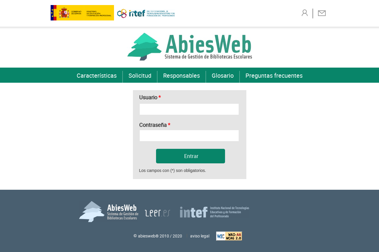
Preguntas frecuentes (274, 75)
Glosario (223, 75)
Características (97, 75)
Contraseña (154, 124)
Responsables (181, 75)
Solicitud (140, 75)
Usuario (150, 96)
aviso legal (199, 236)
